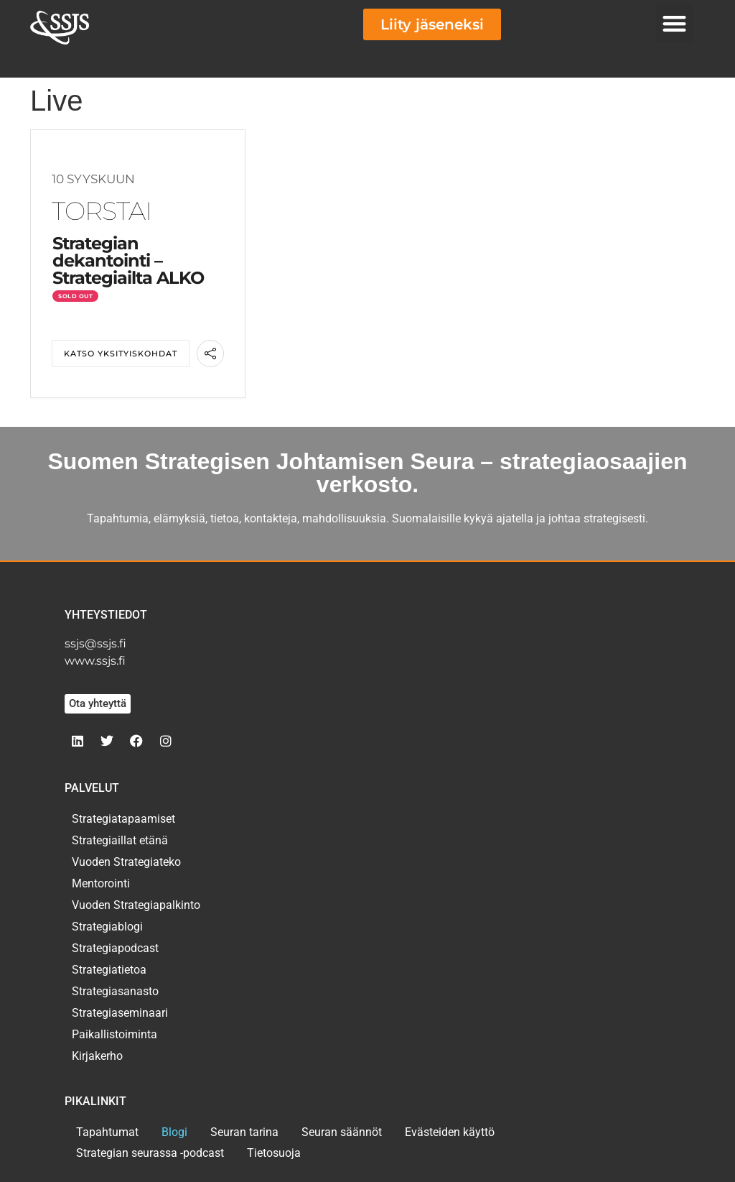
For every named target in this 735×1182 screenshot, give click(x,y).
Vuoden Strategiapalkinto (136, 905)
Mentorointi (101, 883)
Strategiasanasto (115, 991)
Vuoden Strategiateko (126, 862)
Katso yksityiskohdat (120, 353)
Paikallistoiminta (114, 1034)
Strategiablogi (107, 926)
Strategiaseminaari (120, 1013)
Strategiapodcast (115, 948)
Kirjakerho (97, 1056)
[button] (675, 23)
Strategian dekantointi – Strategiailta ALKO (128, 260)
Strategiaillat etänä (120, 840)
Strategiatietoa (109, 969)
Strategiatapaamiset (123, 819)
